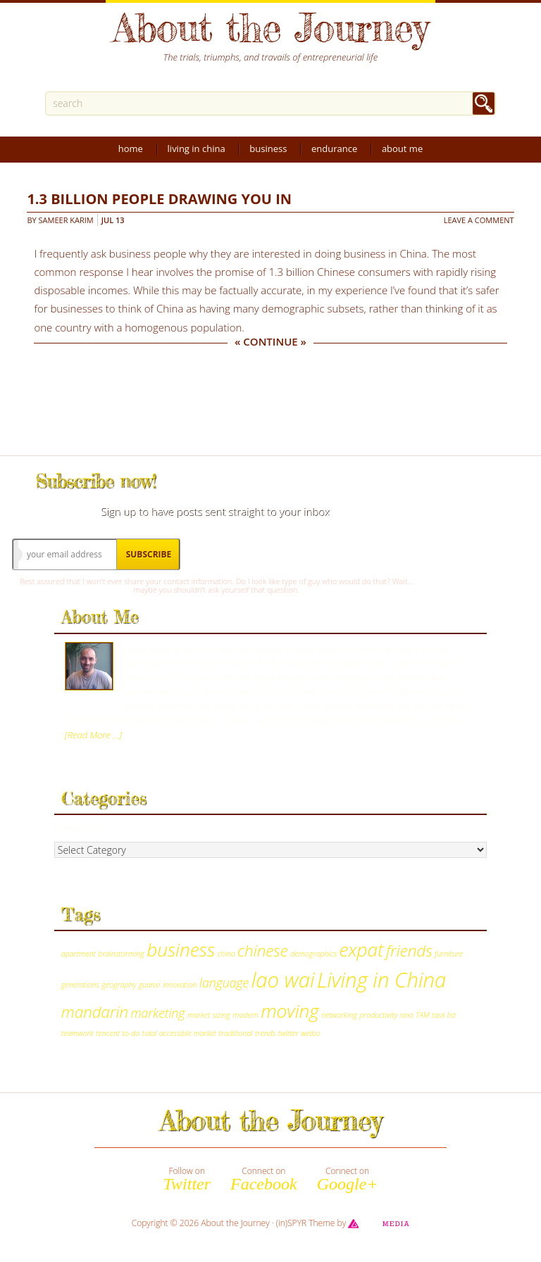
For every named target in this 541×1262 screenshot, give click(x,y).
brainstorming (121, 954)
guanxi (150, 985)
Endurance (334, 148)
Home (130, 148)
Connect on (263, 1179)
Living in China (196, 148)
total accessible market (179, 1033)
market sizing (208, 1015)
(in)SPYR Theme (305, 1223)
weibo (310, 1033)
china (226, 954)
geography (119, 985)
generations (80, 985)
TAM (423, 1015)
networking (339, 1015)
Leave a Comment (479, 220)
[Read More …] (93, 734)
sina (406, 1015)
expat (361, 949)
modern (245, 1015)
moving (290, 1010)
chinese (262, 950)
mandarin (94, 1012)
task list (444, 1015)
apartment (78, 954)
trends (265, 1033)
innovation (180, 985)
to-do (131, 1033)
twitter (288, 1033)
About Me (402, 148)
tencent (108, 1033)
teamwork (77, 1033)
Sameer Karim (66, 220)
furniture (449, 954)
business (181, 949)
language (224, 982)
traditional (236, 1033)
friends (409, 950)
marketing (158, 1012)
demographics (313, 954)
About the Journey (270, 27)
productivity (378, 1015)
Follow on (187, 1179)
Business (268, 148)
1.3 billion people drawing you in (159, 198)
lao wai (283, 980)
